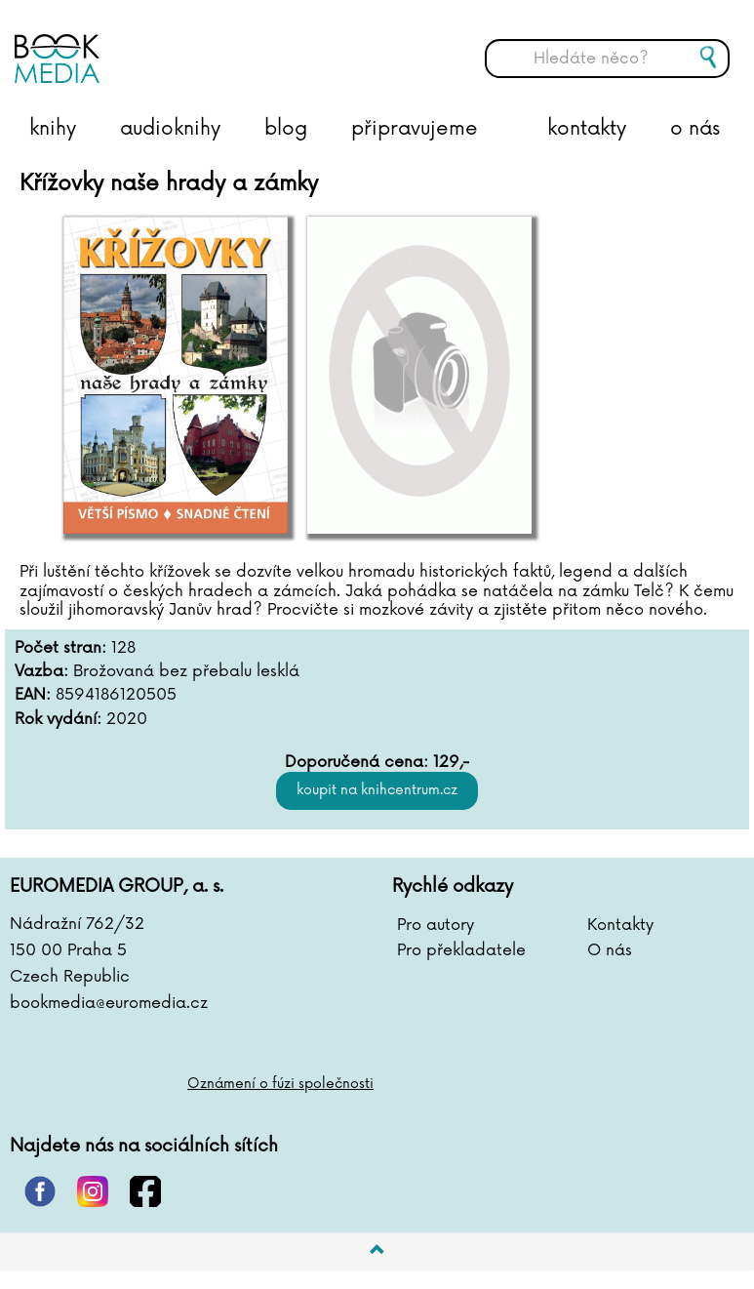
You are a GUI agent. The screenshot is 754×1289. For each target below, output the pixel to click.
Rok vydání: (58, 719)
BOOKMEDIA (210, 44)
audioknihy (170, 129)
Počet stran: (60, 648)
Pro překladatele (461, 950)
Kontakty (620, 925)
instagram (92, 1191)
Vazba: (41, 672)
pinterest (40, 1191)
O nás (609, 950)
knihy (52, 129)
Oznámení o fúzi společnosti (280, 1083)
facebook (145, 1191)
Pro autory (435, 925)
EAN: (33, 695)
